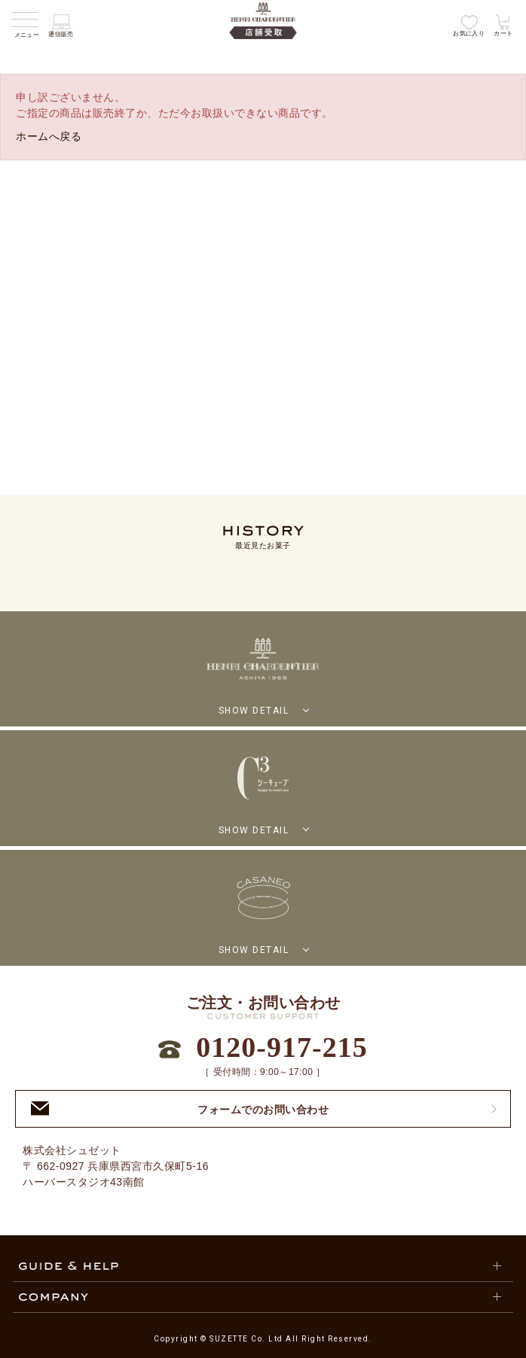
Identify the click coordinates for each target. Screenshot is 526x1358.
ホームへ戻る (48, 136)
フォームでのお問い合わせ (180, 1108)
